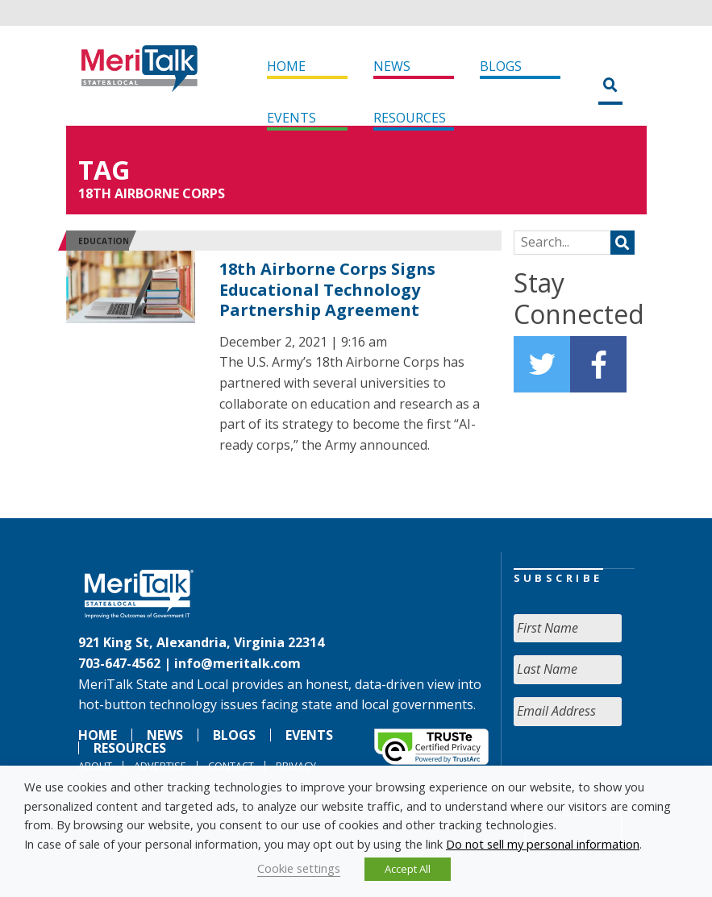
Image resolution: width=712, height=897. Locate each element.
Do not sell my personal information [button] (542, 844)
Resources (409, 118)
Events (291, 118)
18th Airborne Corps (151, 193)
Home (286, 66)
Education (103, 241)
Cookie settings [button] (298, 868)
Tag (104, 169)
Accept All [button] (408, 869)
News (391, 66)
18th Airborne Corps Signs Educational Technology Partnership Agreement (327, 289)
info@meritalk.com (237, 663)
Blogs (501, 66)
